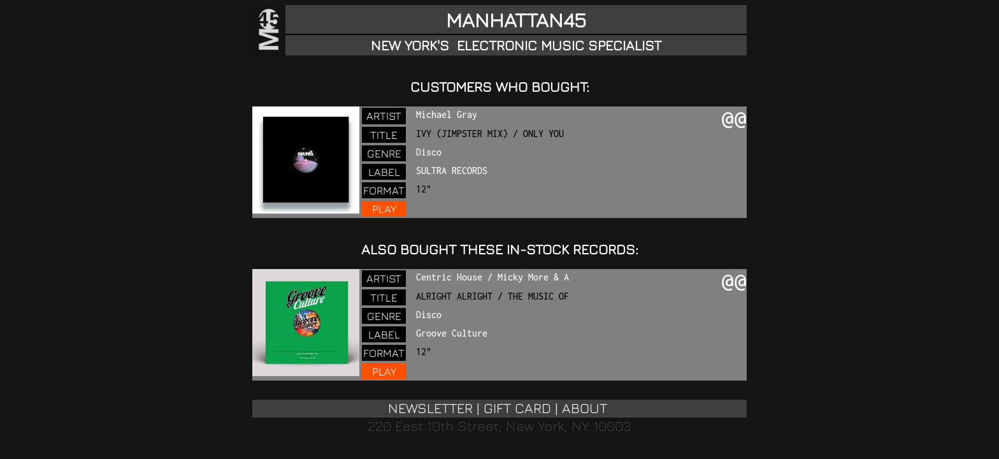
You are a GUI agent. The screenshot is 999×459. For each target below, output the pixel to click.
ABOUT (584, 408)
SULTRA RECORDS (451, 170)
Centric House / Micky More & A (492, 277)
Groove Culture (451, 333)
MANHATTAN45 (516, 20)
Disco (429, 152)
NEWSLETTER (430, 408)
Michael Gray (446, 114)
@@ (734, 119)
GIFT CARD (517, 408)
